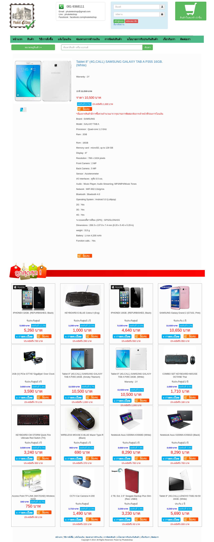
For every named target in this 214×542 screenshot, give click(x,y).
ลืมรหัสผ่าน (119, 24)
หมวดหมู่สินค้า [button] (33, 47)
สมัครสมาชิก (131, 21)
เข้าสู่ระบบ (119, 21)
